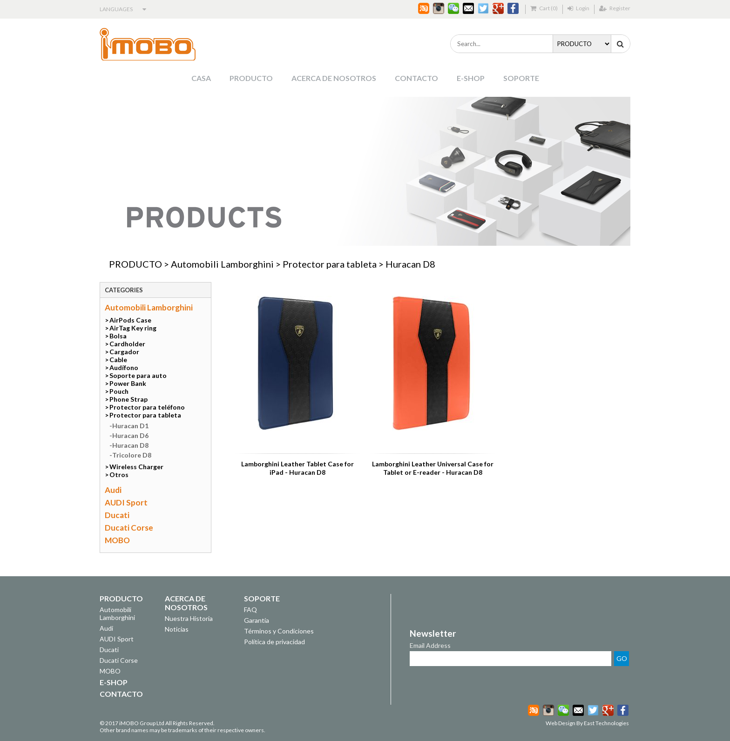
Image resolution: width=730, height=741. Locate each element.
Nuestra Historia (189, 618)
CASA (201, 78)
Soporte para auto (138, 375)
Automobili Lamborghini (222, 263)
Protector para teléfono (147, 407)
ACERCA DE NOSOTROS (333, 78)
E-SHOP (471, 78)
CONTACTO (416, 78)
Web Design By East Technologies (587, 723)
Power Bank (127, 383)
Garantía (256, 620)
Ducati (117, 515)
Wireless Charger (136, 467)
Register (614, 8)
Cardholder (127, 344)
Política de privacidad (274, 642)
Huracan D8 (410, 263)
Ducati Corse (129, 527)
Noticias (177, 629)
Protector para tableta (330, 263)
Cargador (124, 352)
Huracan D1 (130, 426)
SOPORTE (521, 78)
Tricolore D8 (131, 455)
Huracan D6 (130, 435)
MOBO (117, 540)
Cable (118, 360)
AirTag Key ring (132, 328)
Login (578, 8)
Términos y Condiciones (279, 631)
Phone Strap (128, 399)
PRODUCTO (251, 78)
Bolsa (118, 336)
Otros (118, 474)
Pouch (118, 391)
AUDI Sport (126, 502)
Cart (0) (544, 8)
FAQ (250, 609)
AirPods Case (130, 320)
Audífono (123, 367)
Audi (113, 490)
